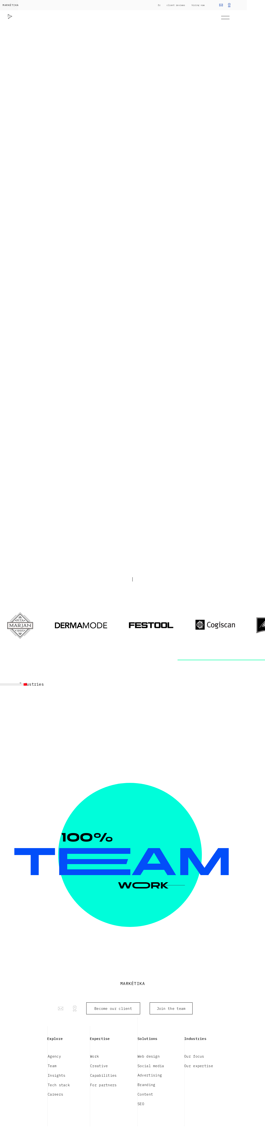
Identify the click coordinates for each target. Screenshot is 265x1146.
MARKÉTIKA (11, 5)
